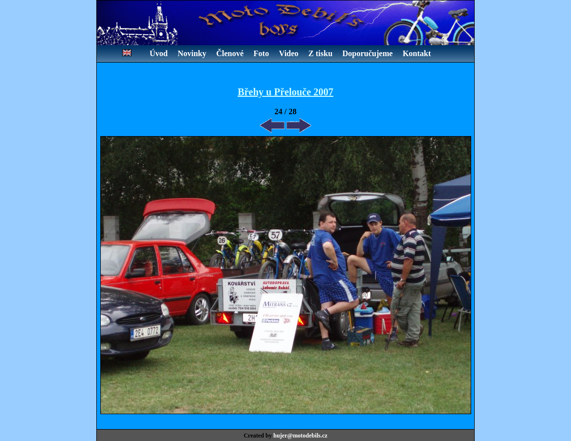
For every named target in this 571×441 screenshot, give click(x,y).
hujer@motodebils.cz (300, 435)
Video (288, 53)
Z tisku (320, 53)
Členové (229, 53)
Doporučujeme (368, 53)
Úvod (158, 53)
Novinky (192, 53)
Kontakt (417, 53)
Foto (261, 53)
